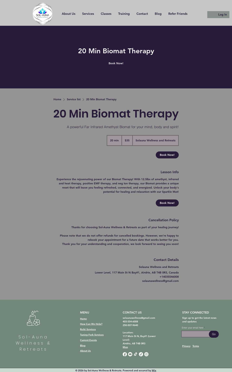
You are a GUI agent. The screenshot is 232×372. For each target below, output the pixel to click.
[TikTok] (135, 354)
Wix (154, 370)
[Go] (214, 334)
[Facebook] (125, 354)
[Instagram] (146, 354)
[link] (116, 63)
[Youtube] (130, 354)
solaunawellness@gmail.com (139, 317)
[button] (124, 13)
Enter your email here (192, 328)
